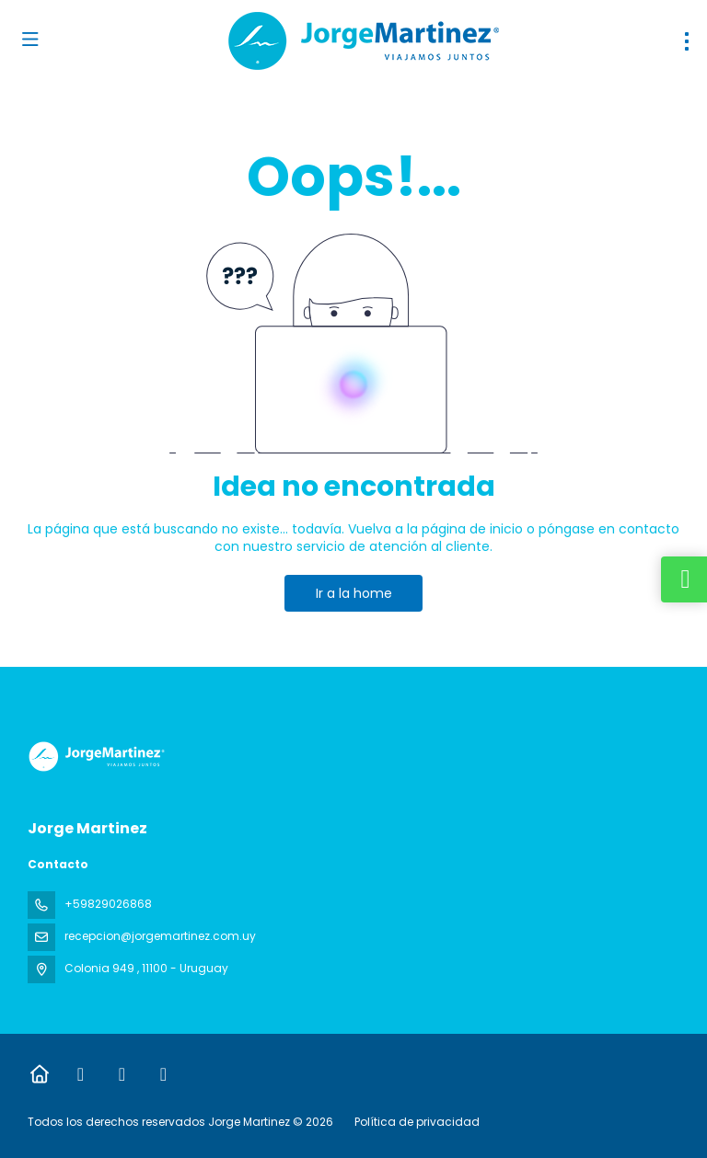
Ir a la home (354, 593)
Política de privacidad (417, 1121)
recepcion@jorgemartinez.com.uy (160, 936)
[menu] (687, 41)
